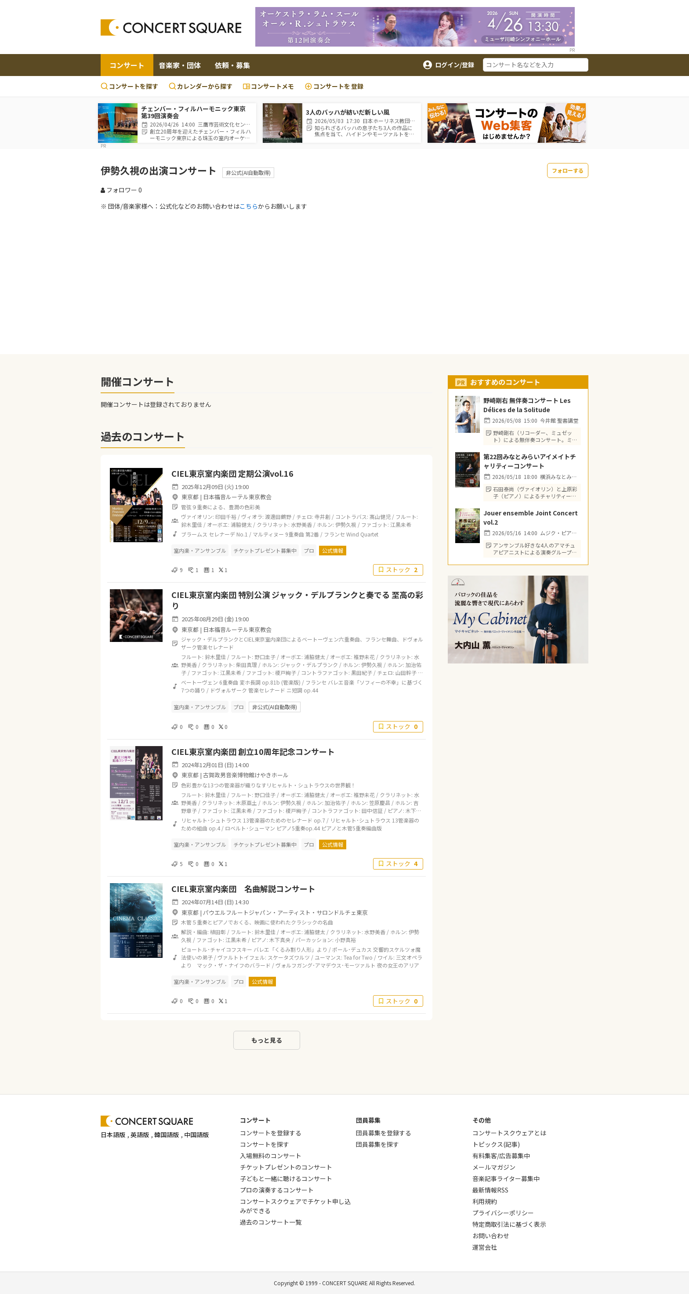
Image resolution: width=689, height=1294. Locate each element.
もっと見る (266, 1040)
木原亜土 (246, 802)
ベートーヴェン (199, 682)
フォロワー (121, 189)
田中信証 (372, 810)
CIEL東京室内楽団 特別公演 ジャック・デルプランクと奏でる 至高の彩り (297, 600)
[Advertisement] (344, 282)
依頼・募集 (232, 65)
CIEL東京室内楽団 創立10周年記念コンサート (253, 751)
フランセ (334, 534)
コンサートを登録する (270, 1132)
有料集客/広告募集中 (501, 1155)
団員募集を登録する (383, 1132)
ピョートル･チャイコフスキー (216, 949)
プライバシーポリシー (503, 1212)
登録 (334, 86)
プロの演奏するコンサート (277, 1189)
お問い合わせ (490, 1235)
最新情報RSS (490, 1189)
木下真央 (279, 939)
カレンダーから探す (200, 86)
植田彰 (218, 931)
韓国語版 (166, 1134)
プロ (309, 550)
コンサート (127, 65)
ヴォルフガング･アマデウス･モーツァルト (326, 965)
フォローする (568, 170)
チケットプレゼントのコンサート (286, 1167)
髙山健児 (380, 516)
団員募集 (368, 1120)
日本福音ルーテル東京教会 (237, 497)
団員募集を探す (377, 1144)
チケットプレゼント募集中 (265, 550)
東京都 (190, 497)
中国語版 (196, 1134)
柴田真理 (246, 664)
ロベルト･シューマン (250, 828)
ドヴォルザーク (228, 690)
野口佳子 (265, 794)
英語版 (140, 1134)
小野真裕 (345, 939)
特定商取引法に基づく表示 (509, 1224)
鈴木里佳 (191, 524)
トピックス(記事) (496, 1144)
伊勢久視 (345, 524)
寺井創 (322, 516)
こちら (248, 206)
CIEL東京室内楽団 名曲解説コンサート (243, 888)
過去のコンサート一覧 (270, 1222)
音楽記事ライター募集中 (506, 1178)
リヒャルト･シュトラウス (211, 820)
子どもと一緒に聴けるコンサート (286, 1178)
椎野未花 (364, 656)
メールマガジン (493, 1167)
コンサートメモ (268, 86)
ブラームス (194, 534)
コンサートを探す (129, 86)
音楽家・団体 (180, 65)
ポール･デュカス (352, 949)
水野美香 (301, 524)
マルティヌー (268, 534)
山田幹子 (406, 672)
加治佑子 (335, 802)
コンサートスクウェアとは (509, 1132)
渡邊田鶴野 (278, 516)
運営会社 (484, 1247)
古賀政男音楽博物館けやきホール (246, 775)
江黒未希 (400, 524)
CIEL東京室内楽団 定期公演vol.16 (232, 473)
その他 (481, 1120)
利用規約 (484, 1201)
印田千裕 (225, 516)
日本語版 (113, 1134)
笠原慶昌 (379, 802)
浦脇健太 (241, 524)
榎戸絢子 (285, 672)
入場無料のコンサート (270, 1155)
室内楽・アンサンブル (200, 550)
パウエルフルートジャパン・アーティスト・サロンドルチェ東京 (285, 912)
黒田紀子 (361, 672)
